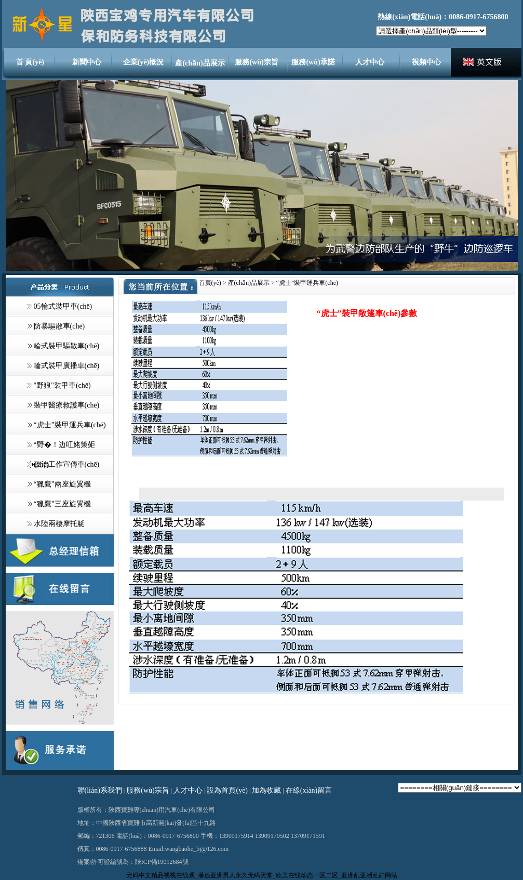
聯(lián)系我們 (99, 790)
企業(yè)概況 (143, 62)
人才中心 (369, 62)
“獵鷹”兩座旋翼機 (62, 484)
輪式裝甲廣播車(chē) (67, 366)
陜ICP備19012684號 (162, 861)
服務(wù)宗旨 (256, 62)
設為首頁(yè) (227, 790)
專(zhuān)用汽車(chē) (161, 809)
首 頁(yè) (30, 62)
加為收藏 (266, 790)
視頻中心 (426, 62)
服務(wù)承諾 (312, 62)
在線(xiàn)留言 (309, 790)
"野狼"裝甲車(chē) (62, 385)
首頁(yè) (210, 282)
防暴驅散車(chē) (59, 326)
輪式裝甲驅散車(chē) (67, 346)
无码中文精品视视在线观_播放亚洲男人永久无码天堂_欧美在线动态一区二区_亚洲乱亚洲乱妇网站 (261, 875)
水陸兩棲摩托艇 (59, 524)
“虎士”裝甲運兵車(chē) (70, 425)
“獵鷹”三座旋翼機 (62, 504)
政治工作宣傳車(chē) (67, 464)
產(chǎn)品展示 (199, 63)
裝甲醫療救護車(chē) (67, 405)
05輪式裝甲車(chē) (63, 306)
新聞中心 (86, 62)
